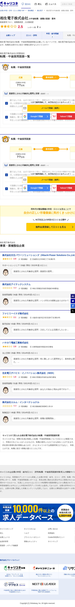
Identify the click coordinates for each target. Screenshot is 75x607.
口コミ (28, 4)
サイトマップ (53, 541)
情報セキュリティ (30, 541)
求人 (40, 4)
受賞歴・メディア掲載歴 (9, 545)
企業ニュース (5, 537)
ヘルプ (26, 533)
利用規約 (51, 533)
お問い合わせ (53, 529)
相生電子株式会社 (14, 18)
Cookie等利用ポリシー (56, 537)
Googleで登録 (37, 116)
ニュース (52, 4)
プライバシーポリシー (32, 537)
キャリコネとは (29, 529)
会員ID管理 (4, 541)
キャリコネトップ (6, 529)
